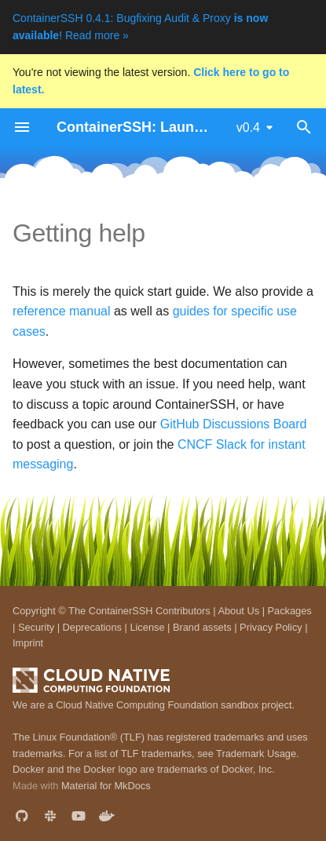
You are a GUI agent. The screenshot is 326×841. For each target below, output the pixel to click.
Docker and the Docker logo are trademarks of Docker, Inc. (144, 769)
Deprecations (92, 627)
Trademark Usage (256, 753)
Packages (290, 611)
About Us (238, 611)
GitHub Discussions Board (233, 424)
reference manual (62, 311)
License (147, 627)
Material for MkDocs (106, 786)
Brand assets (202, 627)
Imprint (28, 643)
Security (36, 627)
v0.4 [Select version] (248, 127)
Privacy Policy (271, 627)
